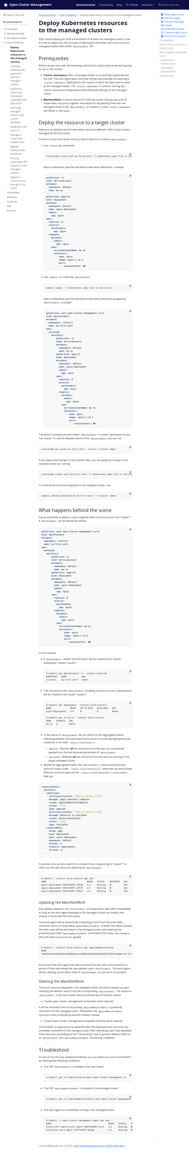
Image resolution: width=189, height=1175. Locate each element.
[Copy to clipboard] (130, 154)
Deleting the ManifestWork (168, 69)
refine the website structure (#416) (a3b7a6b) (98, 1145)
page (66, 110)
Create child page (172, 21)
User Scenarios (68, 15)
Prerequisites (166, 40)
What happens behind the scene (173, 54)
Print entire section (173, 36)
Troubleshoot (166, 75)
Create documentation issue (172, 27)
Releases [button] (147, 4)
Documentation (47, 15)
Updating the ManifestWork (168, 61)
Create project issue (174, 32)
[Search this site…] (172, 5)
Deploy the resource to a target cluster (172, 46)
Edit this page (170, 18)
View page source (172, 14)
